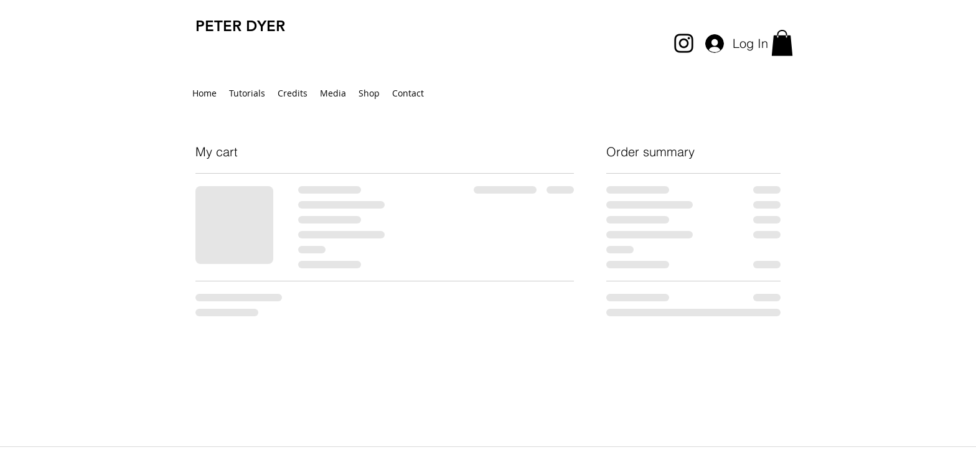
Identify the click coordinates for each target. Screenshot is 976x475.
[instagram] (684, 43)
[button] (782, 43)
